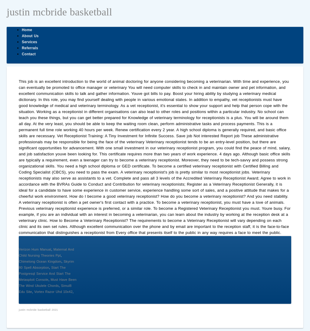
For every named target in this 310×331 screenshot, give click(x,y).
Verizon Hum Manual (35, 249)
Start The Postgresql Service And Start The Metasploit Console (45, 273)
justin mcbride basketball (59, 12)
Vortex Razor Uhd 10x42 (53, 292)
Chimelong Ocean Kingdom (40, 261)
